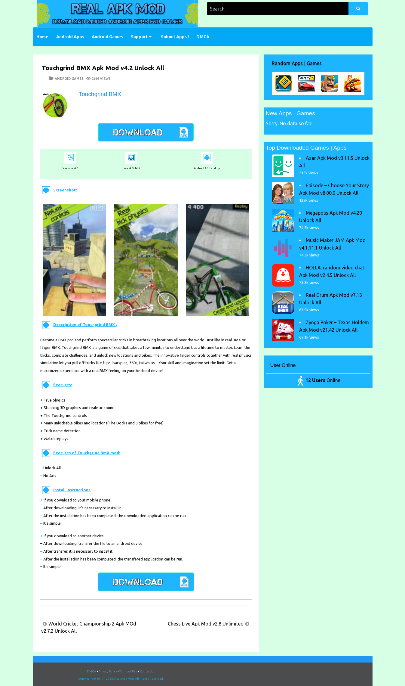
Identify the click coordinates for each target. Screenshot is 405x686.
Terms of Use (128, 671)
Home (42, 36)
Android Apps (70, 36)
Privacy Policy (108, 671)
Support (139, 36)
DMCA (202, 36)
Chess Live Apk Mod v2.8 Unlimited (206, 623)
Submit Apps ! (175, 36)
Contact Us (147, 671)
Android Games (107, 36)
